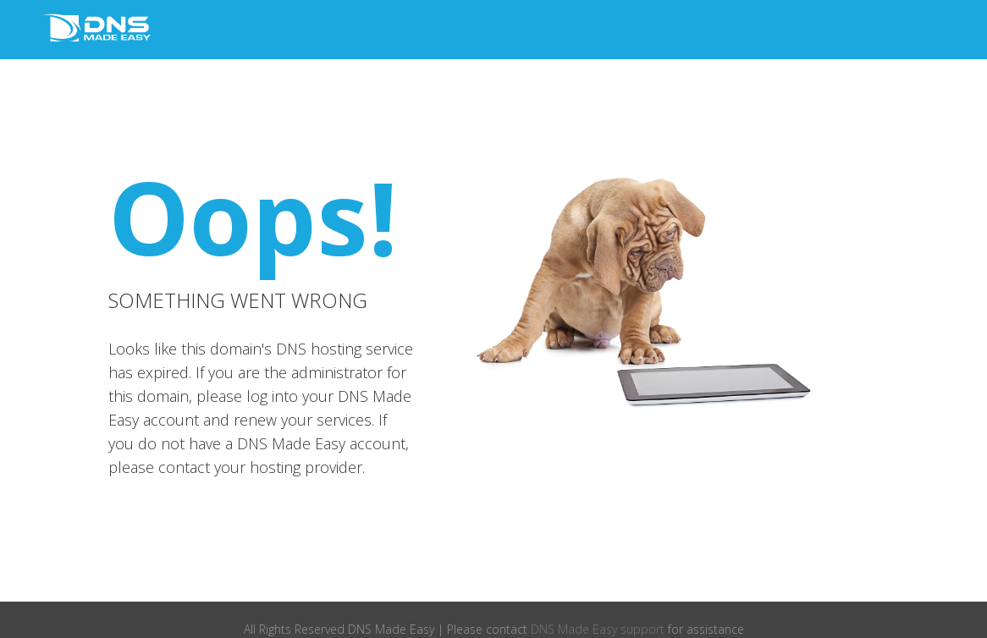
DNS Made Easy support (597, 629)
